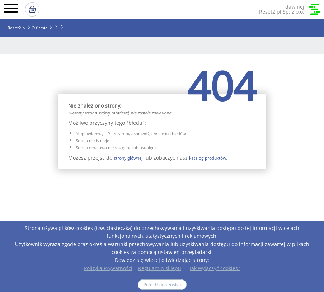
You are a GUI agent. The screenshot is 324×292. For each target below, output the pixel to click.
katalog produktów (207, 158)
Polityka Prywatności (108, 268)
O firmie (40, 28)
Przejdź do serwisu (162, 285)
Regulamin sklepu (159, 268)
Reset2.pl (17, 28)
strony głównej (128, 158)
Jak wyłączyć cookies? (215, 268)
